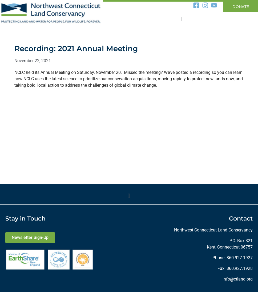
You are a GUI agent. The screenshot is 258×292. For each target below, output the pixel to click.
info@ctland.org (238, 279)
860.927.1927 (240, 257)
